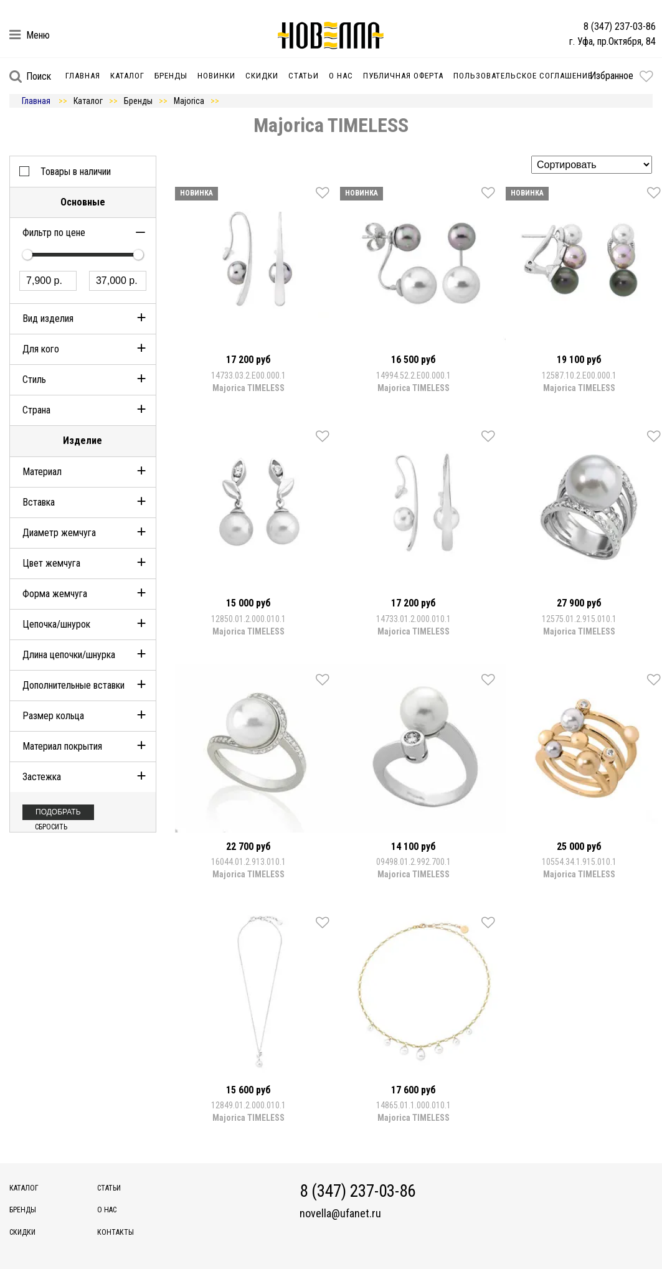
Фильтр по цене (53, 232)
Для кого (40, 349)
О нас (341, 75)
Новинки (216, 75)
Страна (36, 410)
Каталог (127, 75)
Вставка (38, 502)
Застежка (41, 777)
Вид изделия (47, 318)
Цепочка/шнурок (56, 624)
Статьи (303, 75)
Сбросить (51, 827)
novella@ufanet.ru (340, 1213)
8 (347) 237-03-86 (620, 26)
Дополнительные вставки (73, 685)
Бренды (170, 75)
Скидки (261, 75)
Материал (42, 472)
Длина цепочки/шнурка (68, 655)
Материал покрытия (62, 746)
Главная (82, 75)
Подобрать (58, 812)
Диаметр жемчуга (59, 533)
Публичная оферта (403, 75)
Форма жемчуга (54, 594)
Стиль (34, 379)
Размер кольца (53, 716)
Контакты (115, 1232)
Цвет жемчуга (51, 563)
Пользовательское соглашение (522, 75)
